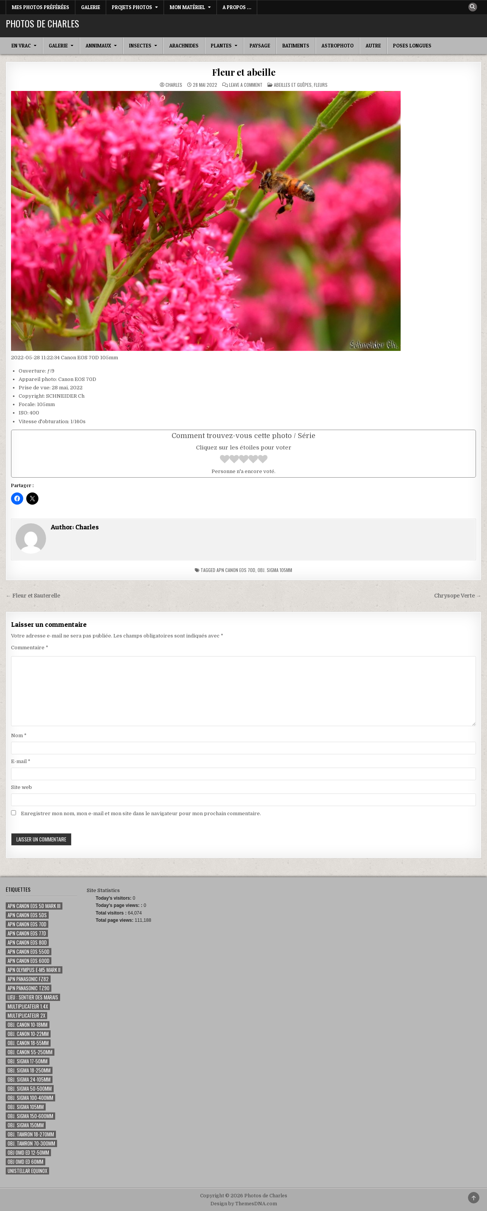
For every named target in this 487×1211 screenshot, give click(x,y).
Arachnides (184, 46)
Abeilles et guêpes (293, 84)
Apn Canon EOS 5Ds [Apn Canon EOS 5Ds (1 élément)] (27, 915)
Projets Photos (132, 7)
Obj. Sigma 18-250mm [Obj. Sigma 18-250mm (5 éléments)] (29, 1070)
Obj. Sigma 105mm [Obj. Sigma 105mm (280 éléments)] (26, 1107)
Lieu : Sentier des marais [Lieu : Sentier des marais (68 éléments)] (33, 997)
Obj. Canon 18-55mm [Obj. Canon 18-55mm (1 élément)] (28, 1043)
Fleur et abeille (243, 72)
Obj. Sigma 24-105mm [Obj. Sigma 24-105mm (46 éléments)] (29, 1079)
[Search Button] (472, 7)
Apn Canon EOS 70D (235, 570)
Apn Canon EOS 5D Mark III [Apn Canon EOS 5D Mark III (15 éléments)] (34, 906)
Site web (21, 787)
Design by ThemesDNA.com (243, 1203)
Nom (19, 735)
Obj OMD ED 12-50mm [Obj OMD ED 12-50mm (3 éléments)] (28, 1152)
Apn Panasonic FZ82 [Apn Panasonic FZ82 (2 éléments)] (28, 979)
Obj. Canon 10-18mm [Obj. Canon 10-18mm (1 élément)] (28, 1024)
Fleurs (321, 84)
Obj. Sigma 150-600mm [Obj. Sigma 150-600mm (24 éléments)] (30, 1116)
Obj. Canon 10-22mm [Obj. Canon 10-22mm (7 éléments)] (28, 1033)
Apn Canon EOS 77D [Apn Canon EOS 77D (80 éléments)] (27, 933)
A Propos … (237, 7)
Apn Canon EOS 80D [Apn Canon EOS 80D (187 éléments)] (27, 942)
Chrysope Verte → (457, 596)
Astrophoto (337, 46)
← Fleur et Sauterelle (33, 596)
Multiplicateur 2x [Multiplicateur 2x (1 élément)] (26, 1015)
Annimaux (98, 46)
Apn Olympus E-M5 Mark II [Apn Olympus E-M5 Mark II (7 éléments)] (34, 970)
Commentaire (29, 647)
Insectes (140, 46)
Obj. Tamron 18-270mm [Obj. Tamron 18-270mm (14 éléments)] (31, 1134)
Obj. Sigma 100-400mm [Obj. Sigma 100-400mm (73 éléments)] (30, 1097)
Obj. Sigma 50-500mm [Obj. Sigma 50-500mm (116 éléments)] (30, 1088)
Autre (373, 46)
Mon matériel (187, 7)
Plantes (221, 46)
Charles (174, 85)
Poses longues (412, 46)
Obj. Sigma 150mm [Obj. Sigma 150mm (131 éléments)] (26, 1125)
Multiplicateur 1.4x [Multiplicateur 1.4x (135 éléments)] (28, 1006)
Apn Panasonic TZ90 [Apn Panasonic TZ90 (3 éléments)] (28, 988)
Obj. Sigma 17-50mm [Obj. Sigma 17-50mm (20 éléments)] (28, 1061)
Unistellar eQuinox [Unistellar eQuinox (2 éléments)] (27, 1170)
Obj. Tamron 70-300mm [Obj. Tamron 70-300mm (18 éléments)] (31, 1143)
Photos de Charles (42, 23)
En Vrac (21, 46)
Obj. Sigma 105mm (275, 570)
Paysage (260, 46)
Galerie (90, 7)
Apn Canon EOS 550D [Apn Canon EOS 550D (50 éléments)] (28, 951)
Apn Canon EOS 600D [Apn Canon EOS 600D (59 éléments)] (28, 960)
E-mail (20, 761)
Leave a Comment (246, 85)
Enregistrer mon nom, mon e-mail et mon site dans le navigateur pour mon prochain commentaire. (141, 813)
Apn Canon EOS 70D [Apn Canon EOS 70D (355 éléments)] (27, 924)
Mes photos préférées (40, 7)
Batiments (295, 46)
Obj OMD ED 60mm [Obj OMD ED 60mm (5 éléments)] (25, 1161)
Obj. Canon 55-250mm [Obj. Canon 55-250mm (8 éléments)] (30, 1052)
